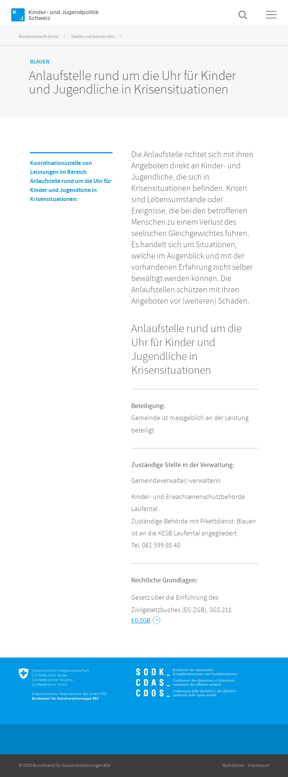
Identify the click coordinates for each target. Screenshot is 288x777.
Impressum (258, 765)
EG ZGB (145, 621)
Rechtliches (233, 765)
